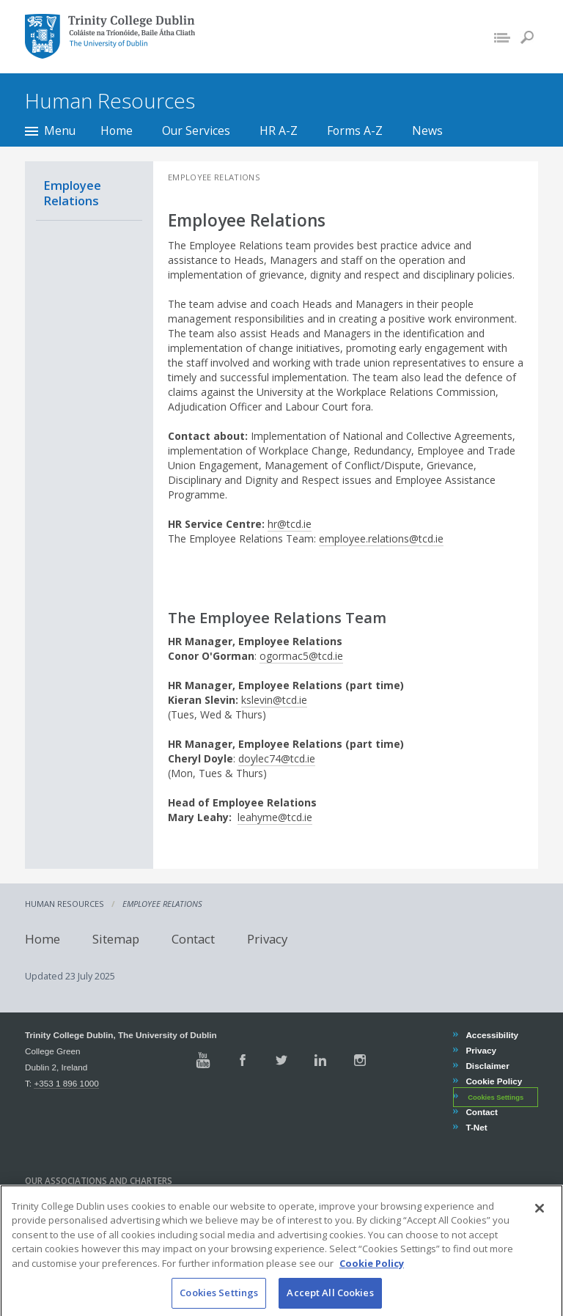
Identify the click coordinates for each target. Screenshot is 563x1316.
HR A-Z (279, 130)
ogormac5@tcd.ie (301, 656)
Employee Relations (72, 193)
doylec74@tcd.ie (276, 758)
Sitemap (115, 938)
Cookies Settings (495, 1097)
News (427, 130)
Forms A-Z (355, 130)
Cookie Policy (493, 1081)
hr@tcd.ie (290, 524)
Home (116, 130)
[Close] (539, 1221)
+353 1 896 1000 (66, 1083)
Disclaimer (487, 1065)
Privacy (267, 938)
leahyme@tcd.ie (275, 817)
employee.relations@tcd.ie (381, 538)
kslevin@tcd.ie (274, 700)
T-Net (476, 1127)
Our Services (196, 130)
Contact (193, 938)
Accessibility (491, 1035)
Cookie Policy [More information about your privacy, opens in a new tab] (371, 1276)
